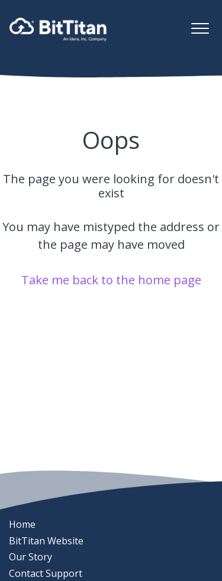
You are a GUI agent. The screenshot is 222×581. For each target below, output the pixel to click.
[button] (199, 28)
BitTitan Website (46, 540)
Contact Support (45, 573)
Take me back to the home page (111, 280)
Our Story (30, 556)
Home (22, 524)
